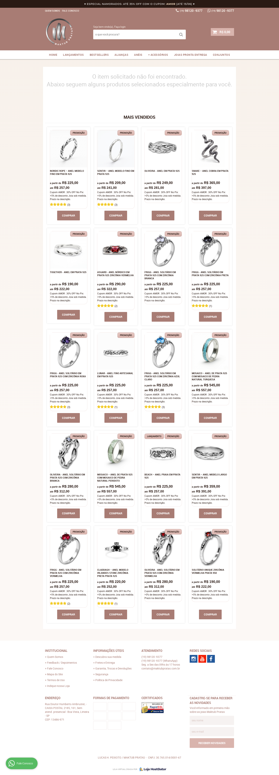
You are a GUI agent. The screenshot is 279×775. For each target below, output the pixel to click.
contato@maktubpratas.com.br (160, 668)
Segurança (101, 674)
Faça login (120, 26)
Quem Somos (52, 10)
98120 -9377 (191, 11)
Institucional (56, 651)
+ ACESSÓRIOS (158, 55)
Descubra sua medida (108, 657)
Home (53, 55)
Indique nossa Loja (58, 686)
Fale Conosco (70, 10)
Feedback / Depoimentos (62, 662)
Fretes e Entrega (105, 662)
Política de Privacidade (108, 680)
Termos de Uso (56, 680)
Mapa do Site (55, 674)
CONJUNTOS (221, 55)
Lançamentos (73, 55)
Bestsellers (99, 55)
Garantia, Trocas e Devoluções (113, 668)
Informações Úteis (108, 651)
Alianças (121, 55)
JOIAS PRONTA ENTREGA (190, 55)
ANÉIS (138, 55)
